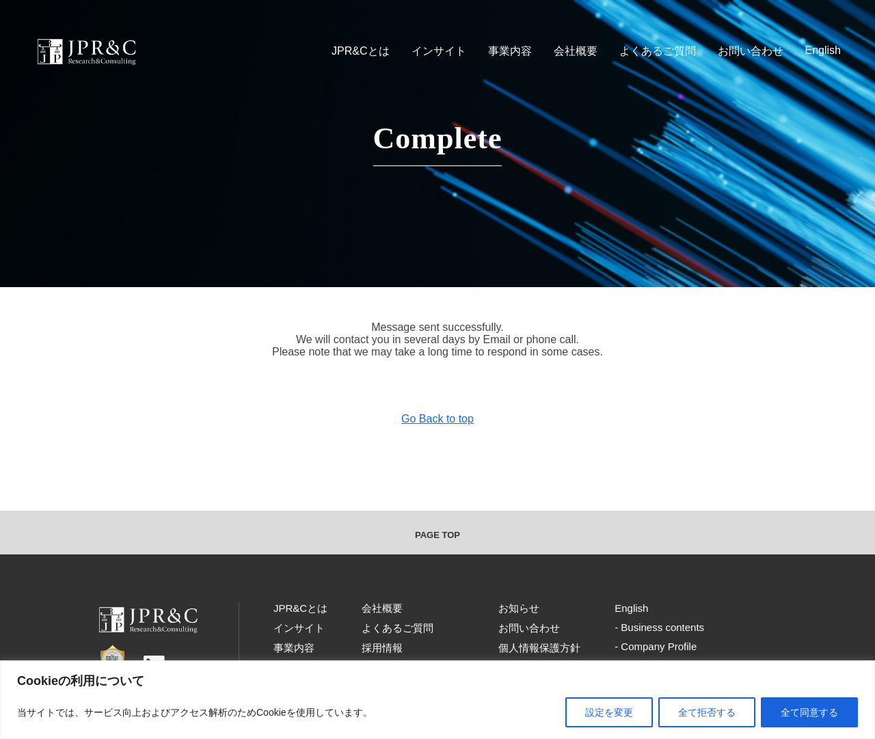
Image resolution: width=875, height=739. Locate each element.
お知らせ (518, 608)
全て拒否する (707, 712)
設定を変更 (609, 712)
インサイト (439, 51)
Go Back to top (437, 419)
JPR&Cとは (360, 51)
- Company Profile (656, 646)
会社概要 (575, 51)
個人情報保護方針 (539, 648)
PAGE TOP (437, 535)
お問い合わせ (750, 51)
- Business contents (659, 627)
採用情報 (382, 648)
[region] (437, 699)
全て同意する (809, 712)
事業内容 (510, 51)
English (823, 50)
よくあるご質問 (657, 51)
